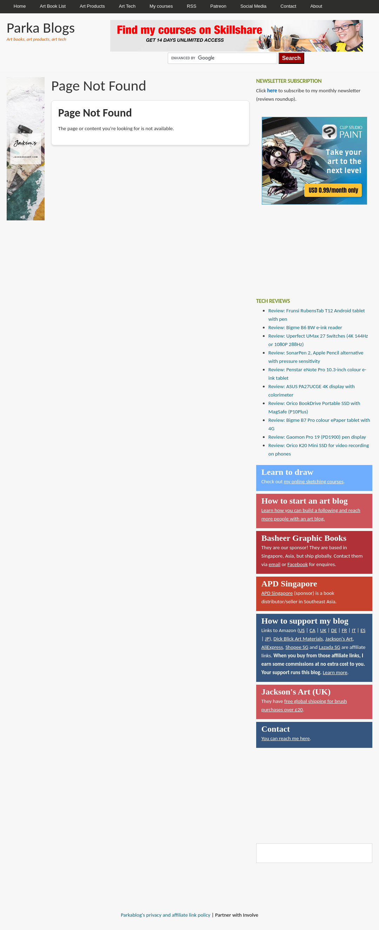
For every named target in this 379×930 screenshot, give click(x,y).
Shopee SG (296, 647)
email (275, 564)
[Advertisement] (299, 246)
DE (334, 630)
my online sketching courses (314, 481)
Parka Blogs (41, 27)
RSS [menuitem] (192, 6)
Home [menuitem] (20, 6)
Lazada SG (329, 647)
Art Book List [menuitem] (53, 6)
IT (353, 630)
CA (312, 630)
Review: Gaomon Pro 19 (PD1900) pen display (317, 437)
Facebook (297, 564)
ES (362, 630)
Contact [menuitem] (288, 6)
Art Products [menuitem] (92, 6)
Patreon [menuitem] (218, 6)
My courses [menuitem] (161, 6)
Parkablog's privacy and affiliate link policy (165, 915)
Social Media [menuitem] (253, 6)
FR (344, 630)
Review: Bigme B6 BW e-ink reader (305, 327)
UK (323, 630)
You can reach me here (285, 738)
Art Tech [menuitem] (127, 6)
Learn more (335, 672)
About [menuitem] (316, 6)
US (302, 630)
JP (267, 639)
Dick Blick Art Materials (298, 639)
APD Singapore (277, 593)
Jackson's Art (339, 639)
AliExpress (272, 647)
